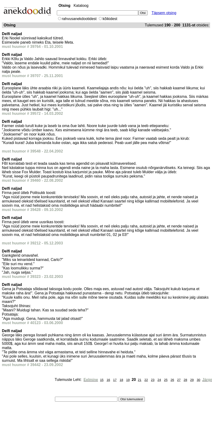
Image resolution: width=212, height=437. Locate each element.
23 (152, 380)
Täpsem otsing (164, 13)
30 (198, 380)
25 (166, 380)
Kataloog (81, 6)
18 (121, 380)
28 (185, 380)
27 (179, 380)
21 (139, 380)
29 (192, 380)
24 (159, 380)
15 (102, 380)
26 (172, 380)
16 (108, 380)
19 (128, 380)
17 (115, 380)
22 (146, 380)
